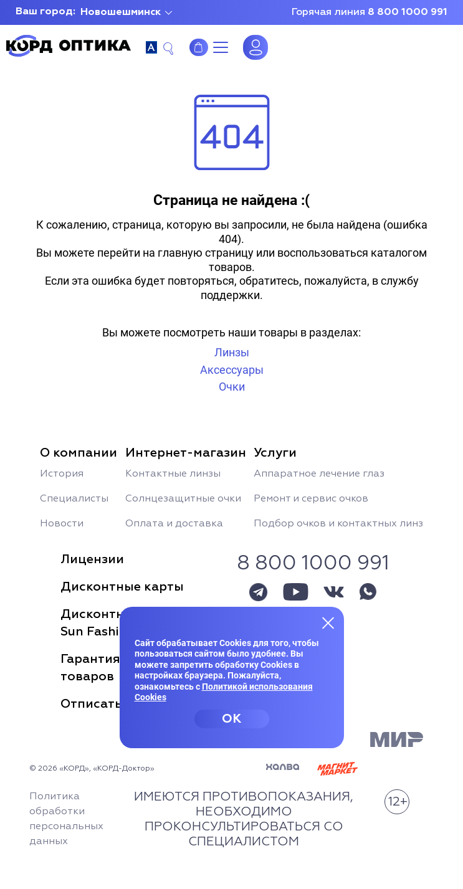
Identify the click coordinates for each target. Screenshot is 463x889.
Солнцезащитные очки (183, 499)
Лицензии (92, 559)
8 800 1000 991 (407, 12)
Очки (232, 386)
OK (231, 719)
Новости (62, 524)
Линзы (231, 352)
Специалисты (74, 499)
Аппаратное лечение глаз (319, 474)
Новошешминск (120, 12)
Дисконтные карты (122, 587)
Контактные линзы (173, 474)
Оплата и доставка (174, 524)
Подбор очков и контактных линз (338, 524)
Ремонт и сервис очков (311, 499)
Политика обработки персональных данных (66, 819)
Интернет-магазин (198, 47)
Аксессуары (232, 369)
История (62, 474)
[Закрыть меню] (328, 622)
